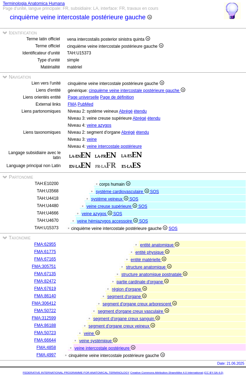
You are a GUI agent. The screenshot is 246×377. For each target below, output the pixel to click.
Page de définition (117, 97)
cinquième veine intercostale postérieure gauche (137, 90)
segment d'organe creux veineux (122, 326)
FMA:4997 (46, 354)
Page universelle (83, 97)
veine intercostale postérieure (114, 146)
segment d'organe (127, 296)
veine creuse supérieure (112, 206)
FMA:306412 (44, 303)
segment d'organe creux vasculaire (133, 311)
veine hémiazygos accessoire (108, 221)
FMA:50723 (45, 332)
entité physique (152, 252)
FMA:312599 (44, 318)
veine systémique (98, 340)
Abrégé (126, 111)
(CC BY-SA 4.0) (213, 372)
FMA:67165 (45, 259)
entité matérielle (148, 259)
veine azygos (99, 125)
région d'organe (129, 289)
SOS (154, 191)
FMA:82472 (45, 281)
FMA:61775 (45, 251)
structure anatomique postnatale (154, 274)
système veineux (110, 199)
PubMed (85, 104)
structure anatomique (148, 267)
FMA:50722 (45, 310)
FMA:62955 (45, 244)
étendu (140, 111)
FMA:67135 (45, 273)
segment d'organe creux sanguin (126, 318)
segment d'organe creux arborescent (140, 304)
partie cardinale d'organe (143, 281)
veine (92, 139)
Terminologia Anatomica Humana (34, 3)
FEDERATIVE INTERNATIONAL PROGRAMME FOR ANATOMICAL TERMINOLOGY (76, 372)
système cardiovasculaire (123, 191)
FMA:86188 (45, 325)
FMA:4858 (46, 347)
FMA (72, 104)
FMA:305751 (44, 266)
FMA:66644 (45, 340)
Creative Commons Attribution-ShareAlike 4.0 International (166, 372)
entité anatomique (160, 245)
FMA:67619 (45, 288)
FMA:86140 (45, 295)
